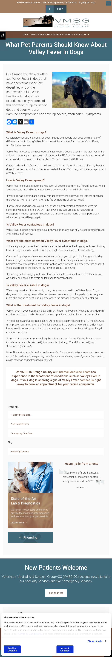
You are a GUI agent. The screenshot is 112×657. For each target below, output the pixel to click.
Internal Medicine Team (74, 372)
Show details (95, 641)
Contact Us (56, 593)
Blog (10, 442)
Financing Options (20, 451)
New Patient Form (20, 424)
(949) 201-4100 (88, 2)
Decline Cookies (12, 649)
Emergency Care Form (22, 433)
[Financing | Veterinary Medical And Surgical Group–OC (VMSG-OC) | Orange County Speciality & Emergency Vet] (30, 537)
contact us (87, 380)
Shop (60, 9)
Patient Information (21, 415)
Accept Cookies (64, 649)
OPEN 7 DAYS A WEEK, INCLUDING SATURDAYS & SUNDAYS (54, 35)
